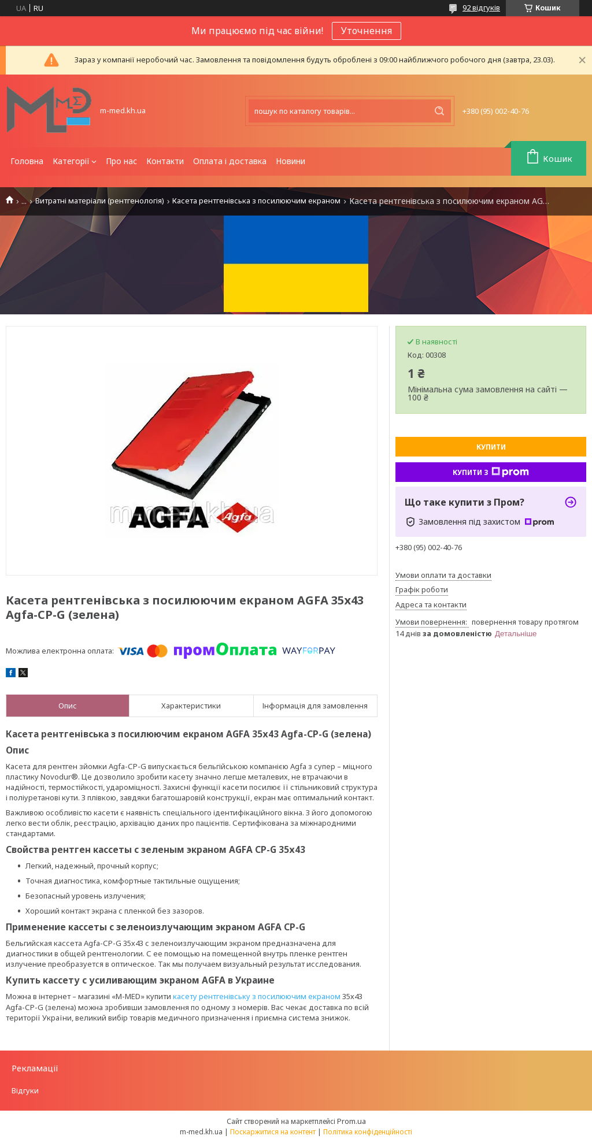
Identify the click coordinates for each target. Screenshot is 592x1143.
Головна (26, 160)
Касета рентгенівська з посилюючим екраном (256, 201)
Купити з (491, 472)
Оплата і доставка (230, 160)
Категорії (71, 160)
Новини (290, 160)
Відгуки (25, 1090)
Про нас (121, 160)
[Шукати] (439, 111)
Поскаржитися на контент (273, 1132)
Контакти (165, 160)
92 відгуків (481, 7)
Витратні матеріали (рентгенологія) (99, 201)
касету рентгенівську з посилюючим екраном (257, 996)
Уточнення (366, 30)
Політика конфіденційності (367, 1132)
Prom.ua (351, 1121)
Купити (491, 447)
